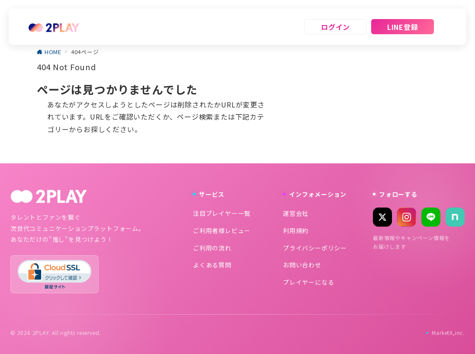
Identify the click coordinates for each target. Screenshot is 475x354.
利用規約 (295, 230)
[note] (455, 217)
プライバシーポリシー (315, 248)
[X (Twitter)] (382, 217)
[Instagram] (406, 217)
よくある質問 (212, 264)
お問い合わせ (302, 264)
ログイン (335, 27)
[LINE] (430, 217)
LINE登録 (402, 27)
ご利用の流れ (212, 248)
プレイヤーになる (308, 282)
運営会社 (295, 213)
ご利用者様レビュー (221, 230)
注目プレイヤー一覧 (221, 213)
